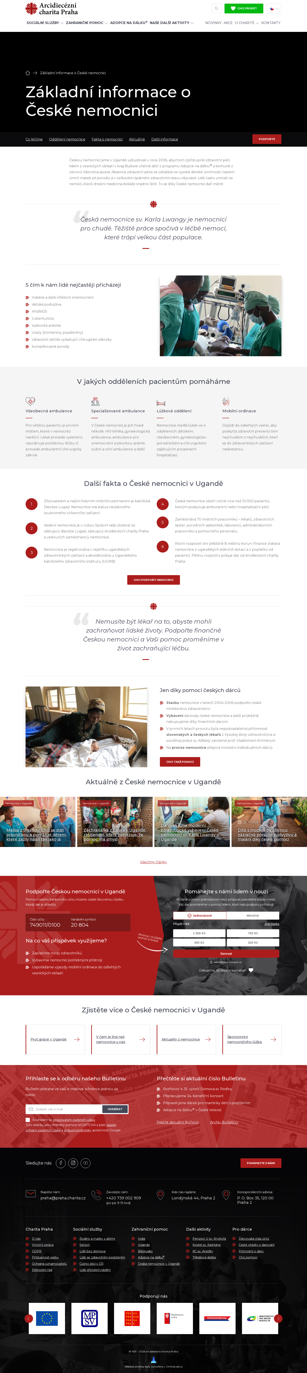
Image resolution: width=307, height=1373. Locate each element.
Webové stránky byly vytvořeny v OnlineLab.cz (154, 1362)
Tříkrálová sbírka (204, 1257)
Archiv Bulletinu (224, 1122)
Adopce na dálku (151, 1257)
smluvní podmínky (77, 1130)
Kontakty (270, 26)
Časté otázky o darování (256, 1245)
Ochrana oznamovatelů (49, 1264)
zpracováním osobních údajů (74, 1120)
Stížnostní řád (42, 1270)
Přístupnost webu (45, 1257)
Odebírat (115, 1109)
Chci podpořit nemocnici (154, 580)
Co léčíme (34, 139)
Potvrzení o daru (251, 1251)
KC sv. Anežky (203, 1251)
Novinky (213, 26)
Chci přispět (244, 10)
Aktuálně (137, 139)
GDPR (37, 1251)
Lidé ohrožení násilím (95, 1270)
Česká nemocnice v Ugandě (159, 1264)
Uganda (144, 1245)
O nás (36, 1239)
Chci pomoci (248, 1257)
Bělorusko (145, 1251)
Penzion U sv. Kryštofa (209, 1239)
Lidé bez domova (93, 1251)
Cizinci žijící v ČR (91, 1264)
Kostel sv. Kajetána (206, 1245)
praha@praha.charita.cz (63, 1198)
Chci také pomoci (180, 761)
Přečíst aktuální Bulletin (178, 1122)
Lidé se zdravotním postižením (102, 1257)
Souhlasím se (60, 1120)
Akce (228, 26)
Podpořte (267, 139)
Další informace (164, 139)
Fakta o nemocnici (107, 139)
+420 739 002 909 (123, 1198)
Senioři (85, 1245)
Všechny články (153, 862)
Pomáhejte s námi (261, 1163)
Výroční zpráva (43, 1245)
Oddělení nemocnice (67, 139)
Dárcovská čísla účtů (254, 1239)
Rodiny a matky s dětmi (97, 1239)
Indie (141, 1239)
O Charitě (247, 26)
